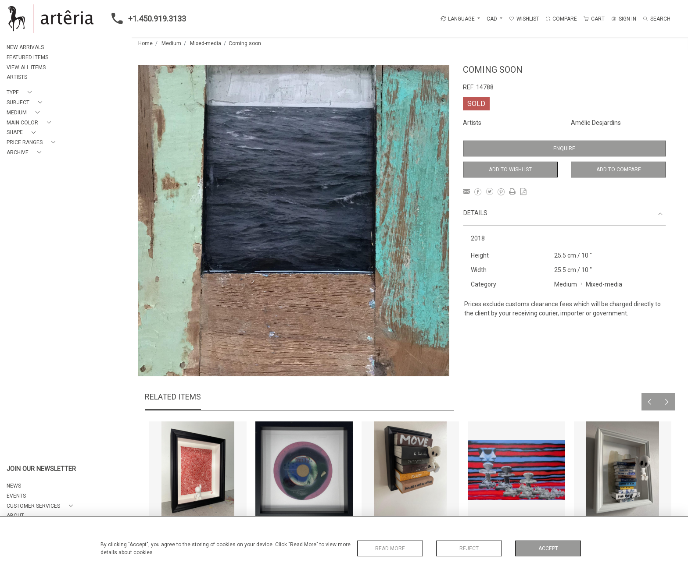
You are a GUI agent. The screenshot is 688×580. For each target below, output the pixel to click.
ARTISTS (17, 77)
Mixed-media (205, 43)
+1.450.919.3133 (146, 18)
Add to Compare (618, 169)
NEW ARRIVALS (25, 47)
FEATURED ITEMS (27, 57)
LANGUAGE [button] (457, 19)
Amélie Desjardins (596, 122)
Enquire (564, 148)
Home (145, 43)
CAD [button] (492, 19)
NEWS (14, 486)
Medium (171, 43)
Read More (390, 548)
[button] (21, 92)
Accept (548, 548)
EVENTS (16, 496)
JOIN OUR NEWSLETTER (41, 469)
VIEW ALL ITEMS (26, 67)
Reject (469, 548)
